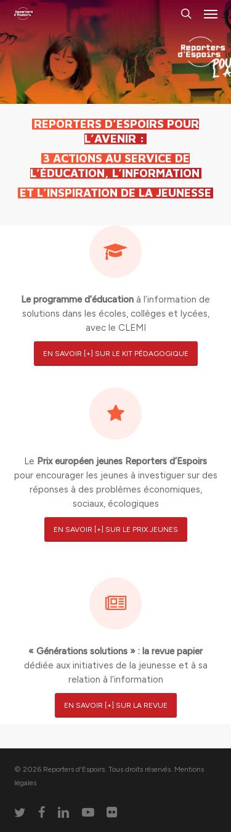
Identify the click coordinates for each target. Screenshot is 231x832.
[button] (210, 13)
